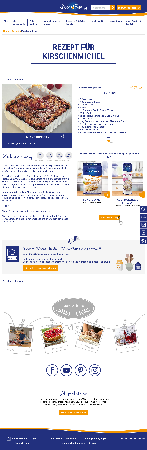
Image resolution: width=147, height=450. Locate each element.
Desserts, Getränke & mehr (75, 22)
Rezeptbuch (70, 248)
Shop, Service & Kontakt (133, 22)
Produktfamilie (97, 21)
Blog (6, 21)
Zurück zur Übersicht (13, 79)
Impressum (56, 438)
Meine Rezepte (19, 438)
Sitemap (93, 442)
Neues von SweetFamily (73, 412)
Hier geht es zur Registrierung (40, 267)
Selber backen (33, 22)
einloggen (34, 253)
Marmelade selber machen (52, 22)
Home (6, 31)
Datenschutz (72, 438)
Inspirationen (115, 21)
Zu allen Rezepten (129, 7)
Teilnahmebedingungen (72, 442)
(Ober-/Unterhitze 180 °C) (39, 175)
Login (34, 438)
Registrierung (22, 442)
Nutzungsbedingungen (94, 438)
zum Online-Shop (110, 217)
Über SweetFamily (19, 22)
